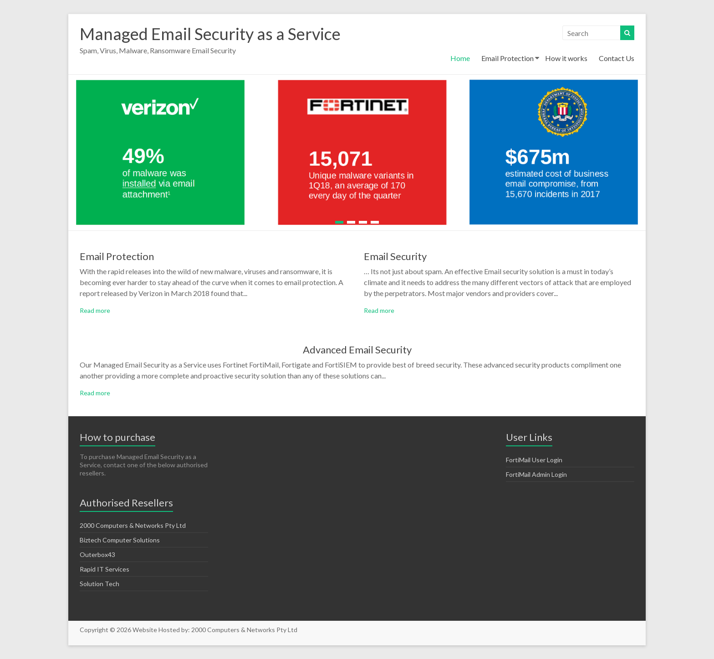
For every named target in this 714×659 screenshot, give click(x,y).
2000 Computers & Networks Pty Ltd (133, 525)
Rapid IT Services (104, 569)
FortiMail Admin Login (536, 474)
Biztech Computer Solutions (120, 540)
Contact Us (616, 58)
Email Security (395, 256)
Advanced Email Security (357, 349)
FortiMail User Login (534, 460)
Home (460, 58)
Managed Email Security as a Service (210, 34)
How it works (566, 58)
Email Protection (507, 58)
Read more (95, 310)
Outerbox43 (97, 554)
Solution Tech (99, 583)
